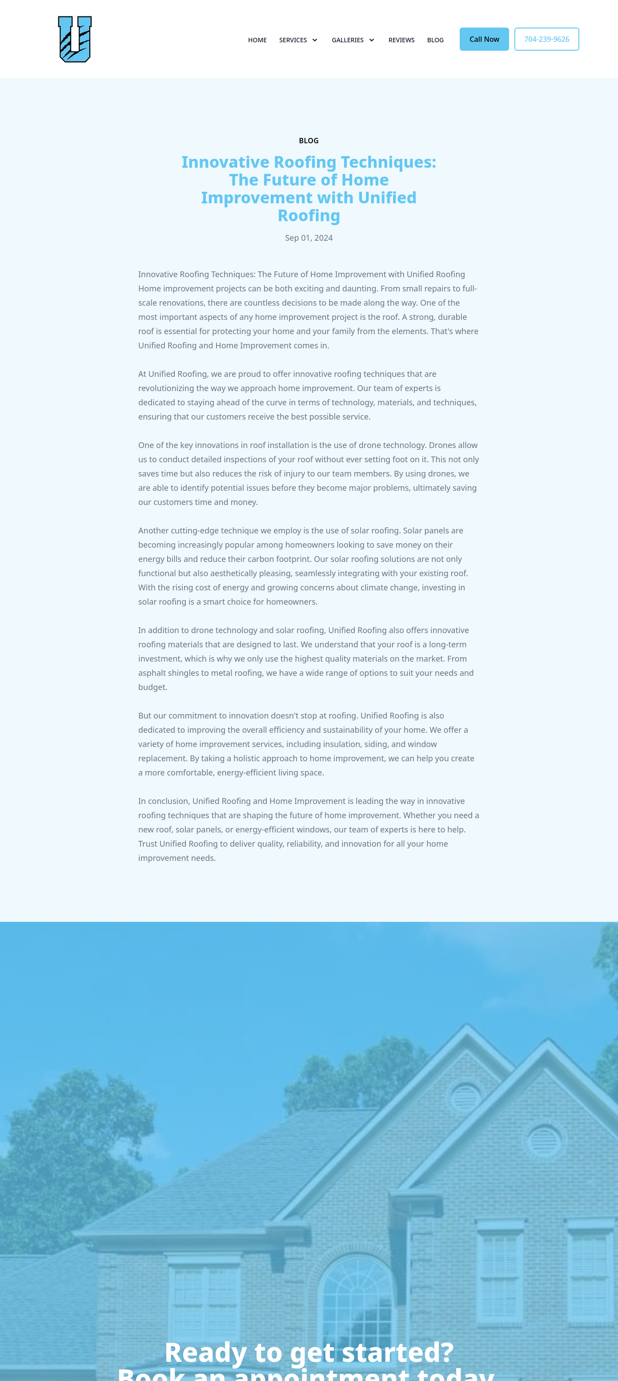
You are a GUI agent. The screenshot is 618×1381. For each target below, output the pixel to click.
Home (257, 40)
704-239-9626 (547, 39)
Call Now (484, 39)
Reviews (402, 40)
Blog (435, 40)
